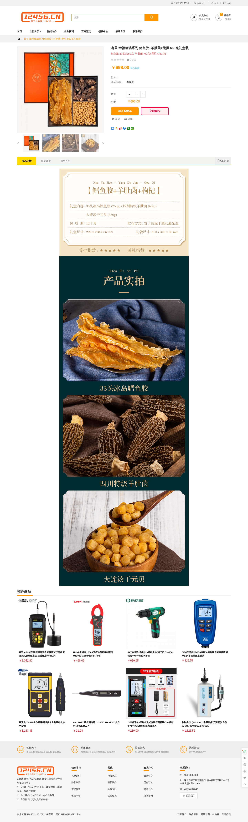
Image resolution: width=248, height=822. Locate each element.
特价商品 (112, 775)
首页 (19, 31)
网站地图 (205, 814)
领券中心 (103, 31)
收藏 (116, 119)
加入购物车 (125, 111)
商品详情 (27, 160)
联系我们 (137, 31)
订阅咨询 (148, 795)
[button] (18, 143)
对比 (128, 119)
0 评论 (132, 59)
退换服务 (193, 814)
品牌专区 (120, 31)
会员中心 (148, 775)
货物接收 (75, 789)
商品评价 (46, 160)
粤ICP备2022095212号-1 (68, 814)
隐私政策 (75, 782)
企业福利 (69, 31)
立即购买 (154, 111)
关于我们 (75, 775)
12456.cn (31, 814)
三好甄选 (86, 31)
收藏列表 (148, 789)
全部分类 (34, 31)
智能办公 (51, 31)
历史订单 (148, 782)
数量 (113, 93)
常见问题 (226, 814)
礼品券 (215, 814)
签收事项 (75, 795)
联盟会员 (112, 795)
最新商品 (112, 782)
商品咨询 (65, 160)
